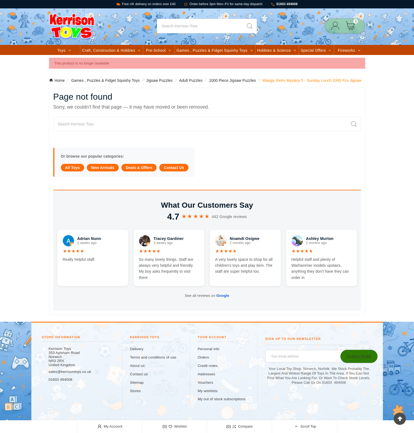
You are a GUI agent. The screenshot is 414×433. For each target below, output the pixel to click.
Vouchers (205, 382)
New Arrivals (102, 167)
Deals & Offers (139, 167)
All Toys (72, 167)
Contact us (139, 374)
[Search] (200, 26)
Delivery (137, 349)
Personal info (209, 349)
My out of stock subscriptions (222, 399)
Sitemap (137, 382)
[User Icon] (337, 26)
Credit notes (208, 366)
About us (137, 366)
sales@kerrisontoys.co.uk (70, 372)
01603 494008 (284, 4)
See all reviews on (207, 296)
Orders (203, 357)
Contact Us (174, 167)
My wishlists (208, 391)
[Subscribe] (358, 356)
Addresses (206, 374)
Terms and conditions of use (153, 357)
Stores (135, 391)
